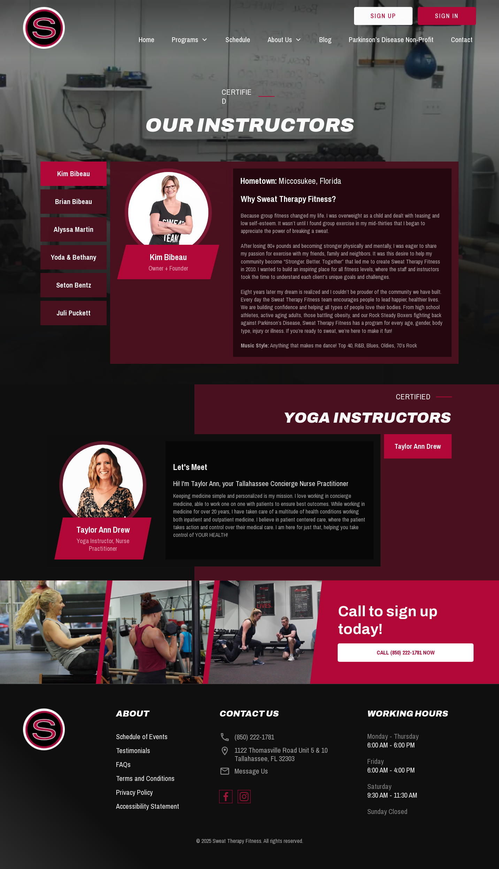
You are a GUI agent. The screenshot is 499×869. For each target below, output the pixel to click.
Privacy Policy (134, 792)
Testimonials (133, 750)
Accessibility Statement (147, 806)
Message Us (251, 771)
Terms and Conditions (145, 778)
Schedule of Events (142, 736)
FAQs (123, 764)
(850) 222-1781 (254, 737)
